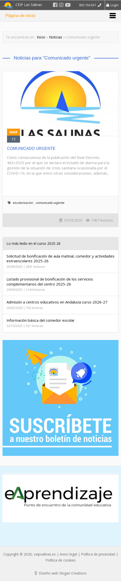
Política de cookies (61, 560)
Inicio (41, 37)
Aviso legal (68, 554)
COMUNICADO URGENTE (31, 148)
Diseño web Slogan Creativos (60, 573)
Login (112, 5)
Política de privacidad (98, 554)
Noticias (55, 37)
